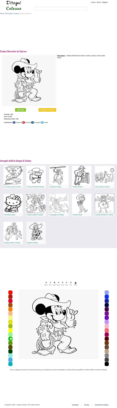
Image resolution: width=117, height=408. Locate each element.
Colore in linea (47, 110)
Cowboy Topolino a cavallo (35, 215)
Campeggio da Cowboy (57, 215)
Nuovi (99, 2)
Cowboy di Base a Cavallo (12, 243)
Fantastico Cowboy (55, 187)
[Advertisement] (58, 33)
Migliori (105, 2)
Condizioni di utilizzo (102, 405)
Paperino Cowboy (32, 243)
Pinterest (28, 122)
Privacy (86, 405)
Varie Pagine (9, 13)
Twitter (46, 122)
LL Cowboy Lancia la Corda (12, 187)
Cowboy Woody (77, 215)
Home (93, 2)
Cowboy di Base (77, 187)
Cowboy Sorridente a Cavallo (104, 215)
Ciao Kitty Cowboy (9, 215)
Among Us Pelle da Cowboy (35, 187)
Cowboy (16, 13)
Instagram (37, 122)
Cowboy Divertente (35, 370)
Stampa (20, 110)
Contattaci (75, 405)
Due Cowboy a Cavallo (102, 187)
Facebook (19, 122)
